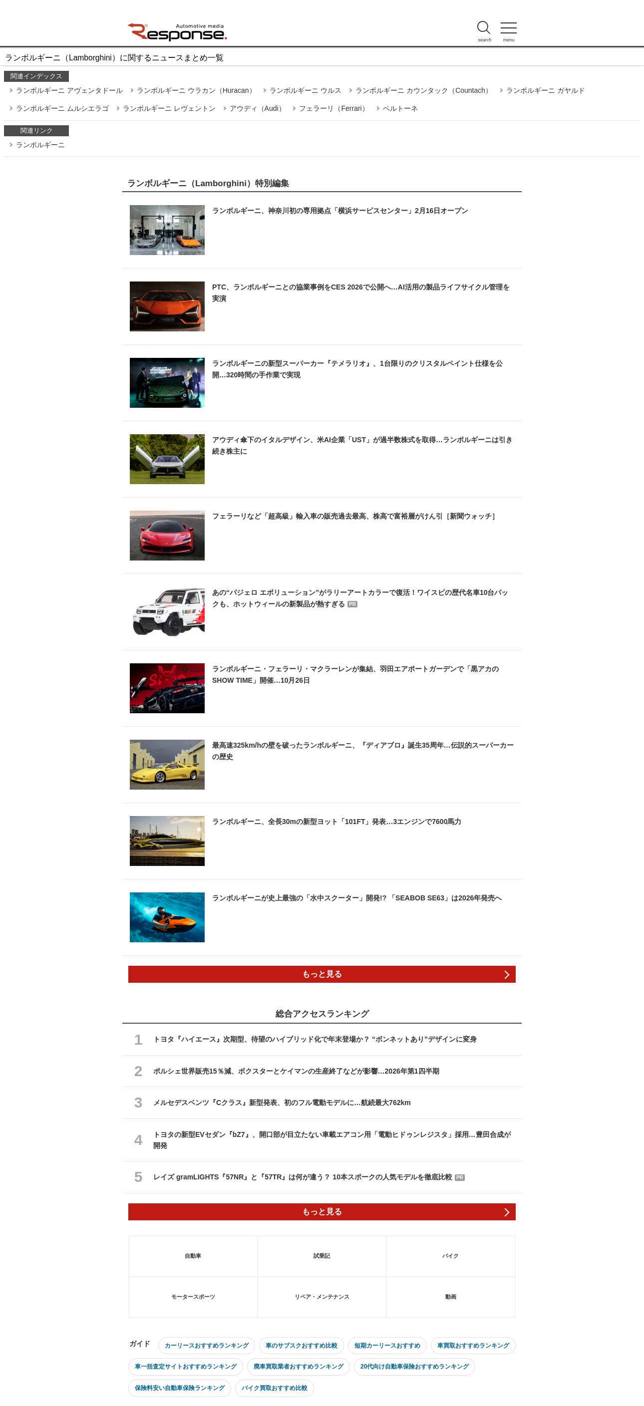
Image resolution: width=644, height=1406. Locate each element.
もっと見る (322, 974)
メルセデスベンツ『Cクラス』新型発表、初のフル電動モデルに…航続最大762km (282, 1103)
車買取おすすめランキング (473, 1345)
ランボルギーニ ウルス (305, 90)
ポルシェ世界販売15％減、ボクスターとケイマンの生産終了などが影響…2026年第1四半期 (296, 1071)
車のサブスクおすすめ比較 (301, 1345)
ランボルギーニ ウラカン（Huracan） (196, 90)
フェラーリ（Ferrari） (333, 108)
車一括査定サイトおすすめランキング (186, 1366)
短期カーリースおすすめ (387, 1345)
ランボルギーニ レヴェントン (169, 108)
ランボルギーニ (40, 145)
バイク (450, 1256)
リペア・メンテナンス (322, 1297)
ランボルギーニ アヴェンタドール (69, 90)
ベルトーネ (400, 108)
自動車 (193, 1256)
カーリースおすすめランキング (207, 1345)
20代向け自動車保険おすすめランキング (414, 1366)
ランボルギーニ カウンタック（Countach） (423, 90)
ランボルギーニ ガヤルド (545, 90)
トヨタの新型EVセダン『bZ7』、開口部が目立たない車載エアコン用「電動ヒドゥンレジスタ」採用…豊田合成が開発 (332, 1139)
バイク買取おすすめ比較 (275, 1388)
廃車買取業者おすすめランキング (298, 1366)
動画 (450, 1297)
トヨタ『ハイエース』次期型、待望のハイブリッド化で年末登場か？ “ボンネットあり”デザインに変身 (315, 1039)
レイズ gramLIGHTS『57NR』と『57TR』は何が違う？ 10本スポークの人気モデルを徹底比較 (309, 1177)
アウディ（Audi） (258, 108)
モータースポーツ (193, 1297)
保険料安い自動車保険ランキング (180, 1388)
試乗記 (322, 1256)
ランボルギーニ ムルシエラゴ (62, 108)
